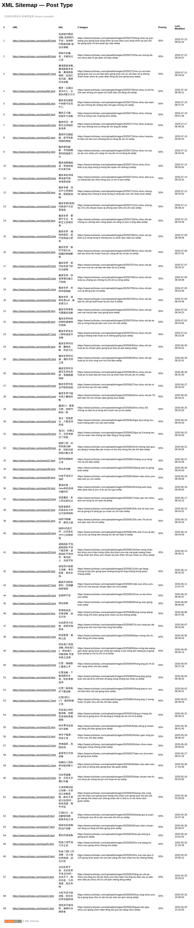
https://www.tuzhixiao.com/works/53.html (34, 266)
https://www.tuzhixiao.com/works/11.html (34, 765)
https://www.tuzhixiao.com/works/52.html (34, 278)
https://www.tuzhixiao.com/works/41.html (34, 409)
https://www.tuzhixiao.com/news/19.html (34, 677)
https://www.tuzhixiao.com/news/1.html (33, 908)
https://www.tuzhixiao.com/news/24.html (34, 613)
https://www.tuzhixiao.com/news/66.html (34, 91)
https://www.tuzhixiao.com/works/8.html (33, 816)
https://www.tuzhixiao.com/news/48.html (34, 321)
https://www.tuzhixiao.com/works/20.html (34, 665)
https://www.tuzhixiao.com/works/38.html (34, 448)
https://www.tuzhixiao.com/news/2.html (33, 896)
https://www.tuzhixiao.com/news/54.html (34, 252)
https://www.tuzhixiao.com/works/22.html (34, 636)
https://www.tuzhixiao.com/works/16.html (34, 714)
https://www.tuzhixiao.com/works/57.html (34, 206)
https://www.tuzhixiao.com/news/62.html (34, 137)
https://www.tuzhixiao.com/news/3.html (33, 877)
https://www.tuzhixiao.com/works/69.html (34, 40)
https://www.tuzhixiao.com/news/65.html (34, 103)
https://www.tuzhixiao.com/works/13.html (34, 745)
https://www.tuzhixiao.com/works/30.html (34, 533)
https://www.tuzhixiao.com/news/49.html (34, 311)
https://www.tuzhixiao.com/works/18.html (34, 690)
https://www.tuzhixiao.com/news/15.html (34, 727)
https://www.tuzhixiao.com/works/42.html (34, 396)
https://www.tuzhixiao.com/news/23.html (34, 626)
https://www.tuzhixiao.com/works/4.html (33, 856)
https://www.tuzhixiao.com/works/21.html (34, 650)
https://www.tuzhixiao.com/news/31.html (34, 520)
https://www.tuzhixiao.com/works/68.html (34, 56)
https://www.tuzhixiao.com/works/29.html (34, 552)
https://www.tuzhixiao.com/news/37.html (34, 460)
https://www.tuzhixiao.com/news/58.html (34, 192)
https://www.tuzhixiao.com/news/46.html (34, 346)
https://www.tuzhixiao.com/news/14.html (34, 736)
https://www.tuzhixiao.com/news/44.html (34, 373)
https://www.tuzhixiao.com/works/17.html (34, 700)
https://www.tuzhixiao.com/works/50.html (34, 300)
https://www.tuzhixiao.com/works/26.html (34, 595)
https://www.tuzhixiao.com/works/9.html (33, 797)
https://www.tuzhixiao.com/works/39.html (34, 434)
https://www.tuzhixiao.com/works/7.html (33, 827)
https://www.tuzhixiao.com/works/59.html (34, 178)
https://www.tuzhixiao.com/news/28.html (34, 571)
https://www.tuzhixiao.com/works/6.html (33, 835)
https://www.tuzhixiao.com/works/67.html (34, 74)
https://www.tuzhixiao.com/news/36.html (34, 469)
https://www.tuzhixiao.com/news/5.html (33, 844)
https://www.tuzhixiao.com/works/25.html (34, 603)
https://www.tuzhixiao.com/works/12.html (34, 754)
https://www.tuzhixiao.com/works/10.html (34, 778)
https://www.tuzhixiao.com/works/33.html (34, 499)
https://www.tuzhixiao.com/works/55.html (34, 236)
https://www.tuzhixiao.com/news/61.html (34, 152)
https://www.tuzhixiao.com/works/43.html (34, 385)
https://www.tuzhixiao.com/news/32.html (34, 510)
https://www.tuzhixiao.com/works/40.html (34, 421)
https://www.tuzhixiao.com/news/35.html (34, 477)
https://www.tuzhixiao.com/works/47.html (34, 334)
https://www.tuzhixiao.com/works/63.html (34, 125)
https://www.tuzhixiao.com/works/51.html (34, 289)
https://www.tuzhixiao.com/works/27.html (34, 585)
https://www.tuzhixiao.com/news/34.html (34, 488)
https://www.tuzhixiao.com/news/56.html (34, 220)
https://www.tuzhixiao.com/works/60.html (34, 165)
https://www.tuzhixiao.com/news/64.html (34, 114)
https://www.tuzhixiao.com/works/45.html (34, 359)
